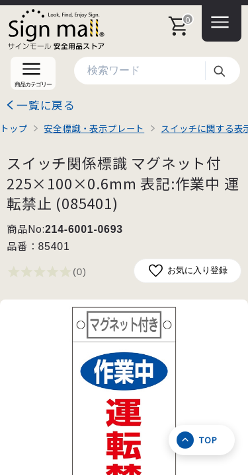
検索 (219, 70)
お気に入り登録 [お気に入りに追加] (187, 271)
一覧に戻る (46, 105)
